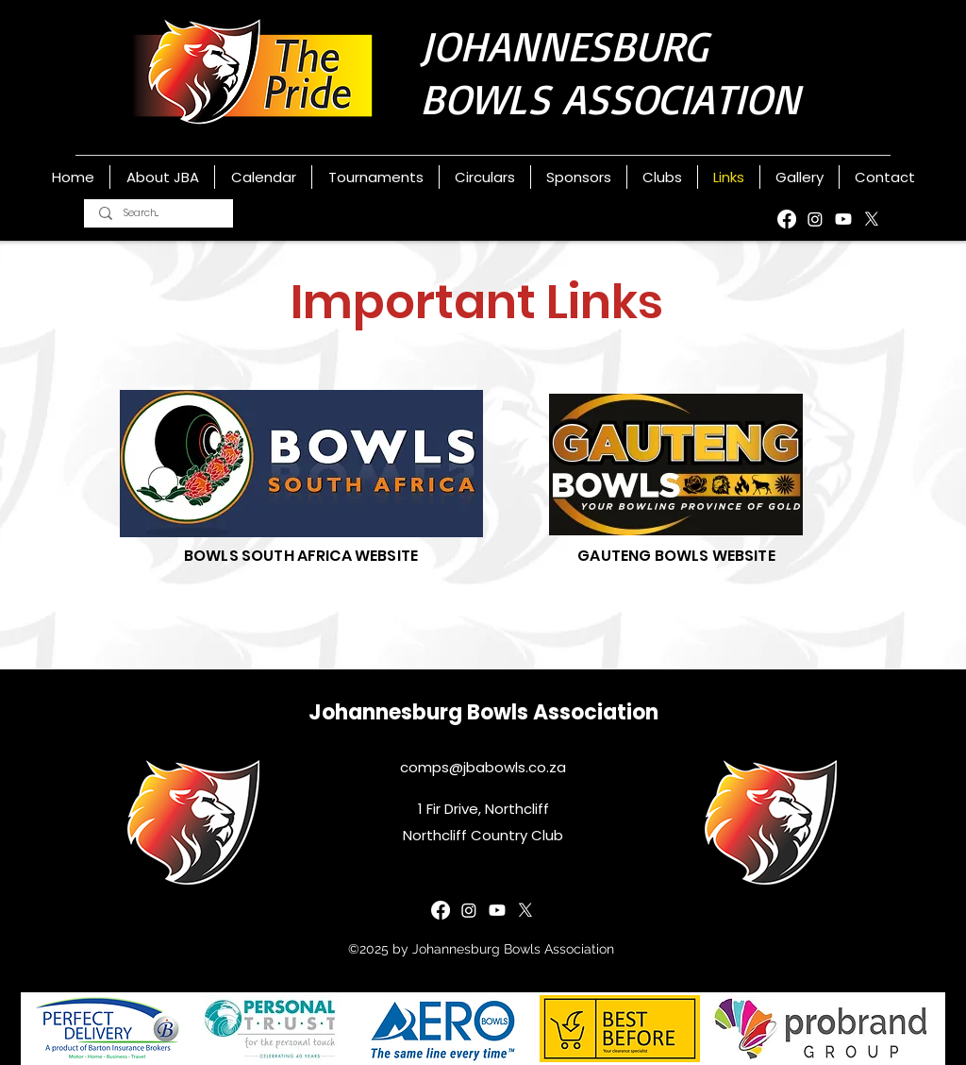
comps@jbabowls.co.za (483, 767)
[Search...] (158, 213)
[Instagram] (815, 219)
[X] (871, 219)
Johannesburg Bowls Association (483, 712)
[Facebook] (786, 219)
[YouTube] (843, 219)
